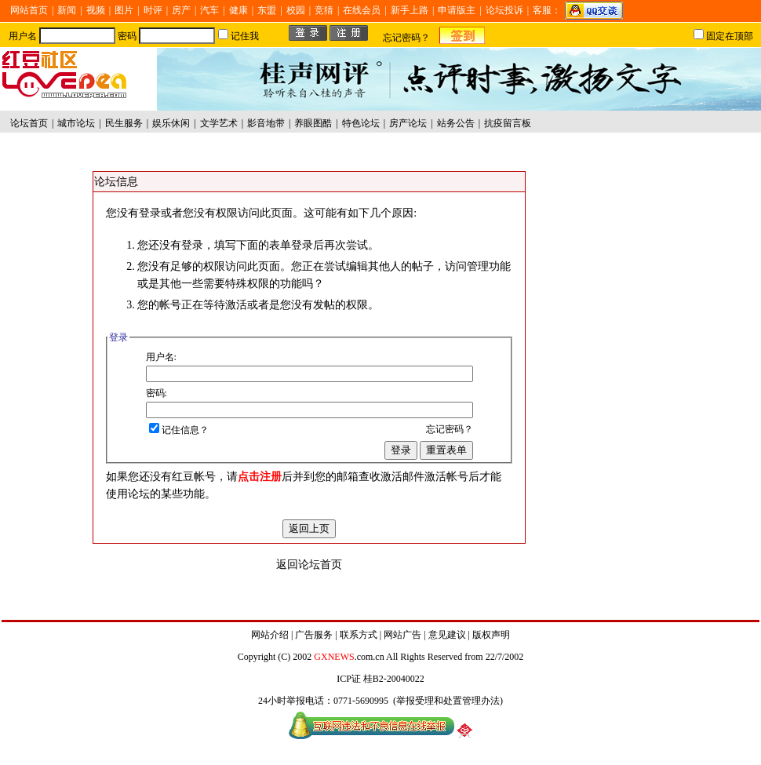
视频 (95, 10)
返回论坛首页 (309, 564)
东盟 (266, 10)
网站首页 (29, 10)
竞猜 (324, 10)
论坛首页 (29, 123)
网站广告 (402, 634)
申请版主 (456, 10)
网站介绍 (270, 634)
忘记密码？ (406, 37)
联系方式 (358, 634)
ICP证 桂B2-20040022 (380, 678)
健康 (238, 10)
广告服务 (314, 634)
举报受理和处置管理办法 (448, 700)
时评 (153, 10)
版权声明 (491, 634)
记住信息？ (179, 429)
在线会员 (361, 10)
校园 (295, 10)
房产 (181, 10)
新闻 (66, 10)
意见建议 (447, 634)
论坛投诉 (504, 10)
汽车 (209, 10)
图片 (124, 10)
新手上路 (409, 10)
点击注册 (260, 477)
